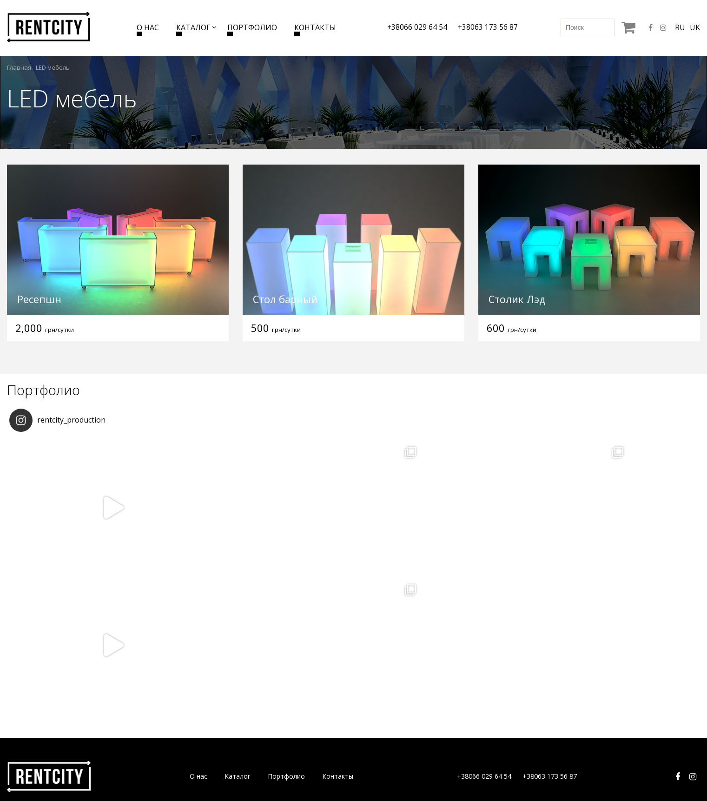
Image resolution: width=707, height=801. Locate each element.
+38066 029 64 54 (416, 27)
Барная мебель (265, 736)
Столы (134, 720)
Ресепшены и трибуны (393, 673)
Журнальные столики (157, 705)
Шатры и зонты (383, 705)
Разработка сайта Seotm (637, 774)
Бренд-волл (259, 705)
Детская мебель (501, 673)
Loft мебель (260, 720)
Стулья (135, 736)
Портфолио (252, 27)
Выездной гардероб (507, 689)
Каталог (192, 27)
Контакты (315, 27)
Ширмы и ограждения (392, 689)
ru (680, 27)
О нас (147, 27)
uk (695, 27)
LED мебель (260, 689)
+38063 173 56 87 (488, 27)
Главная (19, 67)
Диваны (136, 673)
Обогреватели (381, 720)
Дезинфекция (379, 736)
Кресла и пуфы (147, 689)
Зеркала (253, 673)
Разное (487, 705)
